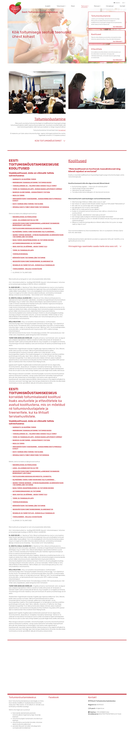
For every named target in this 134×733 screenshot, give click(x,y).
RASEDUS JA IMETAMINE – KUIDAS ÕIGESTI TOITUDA (27, 192)
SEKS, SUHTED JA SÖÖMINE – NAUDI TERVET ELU (26, 246)
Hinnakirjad (109, 6)
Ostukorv (117, 2)
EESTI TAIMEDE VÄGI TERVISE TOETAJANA (24, 204)
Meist (73, 6)
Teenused (84, 6)
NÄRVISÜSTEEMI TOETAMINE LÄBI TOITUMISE (25, 258)
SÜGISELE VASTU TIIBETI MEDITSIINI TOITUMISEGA (27, 207)
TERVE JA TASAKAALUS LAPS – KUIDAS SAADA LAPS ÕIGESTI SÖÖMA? (33, 189)
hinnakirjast (58, 130)
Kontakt (122, 6)
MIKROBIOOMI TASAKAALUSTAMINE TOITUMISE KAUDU (28, 182)
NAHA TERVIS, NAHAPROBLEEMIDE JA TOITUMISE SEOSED (29, 240)
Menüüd (96, 6)
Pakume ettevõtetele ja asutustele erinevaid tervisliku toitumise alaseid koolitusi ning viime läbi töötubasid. (107, 38)
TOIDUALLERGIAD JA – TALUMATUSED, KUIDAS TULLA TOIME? (31, 186)
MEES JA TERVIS (15, 195)
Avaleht (47, 6)
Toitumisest (61, 6)
